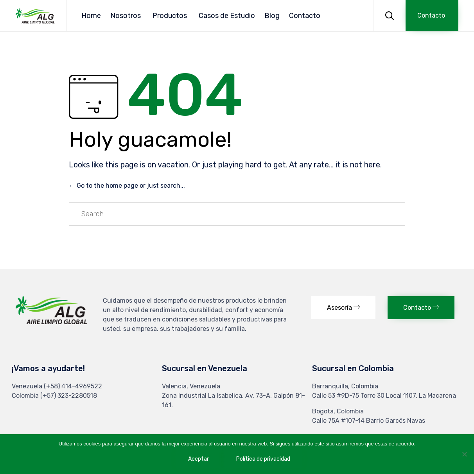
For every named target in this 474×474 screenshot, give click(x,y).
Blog (272, 15)
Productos (170, 15)
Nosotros (125, 15)
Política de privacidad (263, 459)
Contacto (304, 15)
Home (91, 15)
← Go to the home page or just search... (127, 185)
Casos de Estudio (227, 15)
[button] (432, 15)
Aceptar (198, 459)
